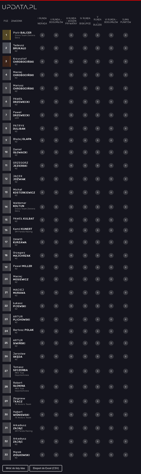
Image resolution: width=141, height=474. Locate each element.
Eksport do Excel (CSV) (46, 468)
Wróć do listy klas (15, 468)
